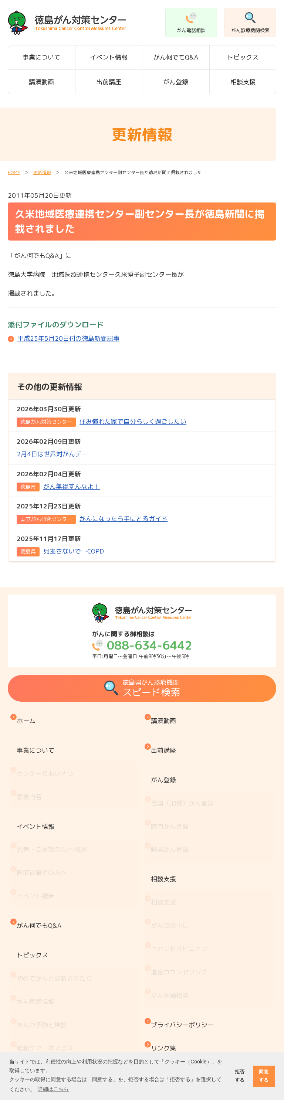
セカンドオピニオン (181, 868)
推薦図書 (31, 1040)
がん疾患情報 (37, 902)
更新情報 (42, 172)
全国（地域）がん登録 (184, 773)
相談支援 (243, 82)
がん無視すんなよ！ (58, 480)
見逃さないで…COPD (60, 545)
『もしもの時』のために (53, 948)
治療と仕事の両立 (43, 1025)
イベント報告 (37, 831)
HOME (14, 172)
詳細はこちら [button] (53, 1089)
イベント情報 (109, 57)
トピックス (242, 57)
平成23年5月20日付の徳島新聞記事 (68, 338)
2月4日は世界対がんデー (52, 447)
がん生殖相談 (171, 899)
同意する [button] (263, 1075)
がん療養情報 (37, 1009)
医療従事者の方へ (43, 815)
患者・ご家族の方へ (53, 800)
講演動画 (41, 82)
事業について (41, 57)
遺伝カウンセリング (181, 883)
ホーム (27, 717)
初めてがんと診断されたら (56, 886)
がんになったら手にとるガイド (92, 512)
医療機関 (31, 963)
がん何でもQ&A (175, 57)
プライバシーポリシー (184, 920)
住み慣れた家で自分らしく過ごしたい (101, 415)
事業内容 (31, 766)
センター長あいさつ (46, 751)
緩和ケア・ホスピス (46, 933)
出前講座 (108, 82)
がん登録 (175, 82)
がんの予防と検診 (43, 917)
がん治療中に (171, 852)
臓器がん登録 (171, 803)
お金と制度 (34, 994)
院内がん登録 (171, 788)
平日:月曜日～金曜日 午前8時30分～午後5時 (142, 645)
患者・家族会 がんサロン (56, 978)
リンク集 (165, 936)
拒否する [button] (239, 1075)
